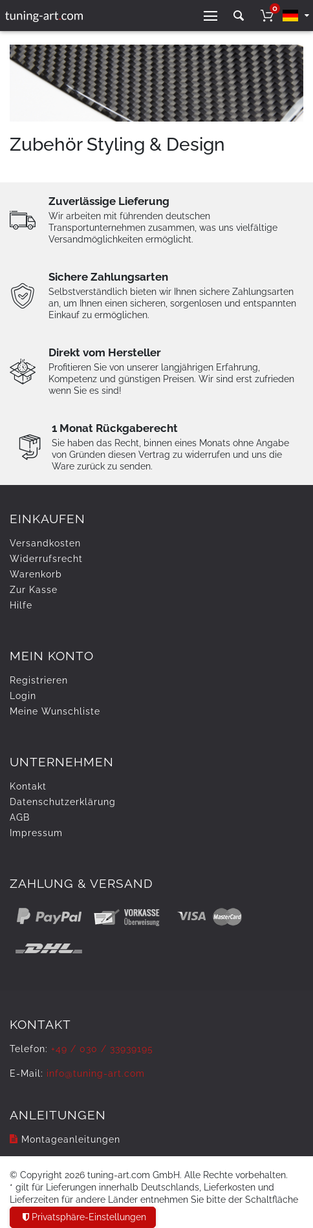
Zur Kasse (34, 590)
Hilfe (21, 605)
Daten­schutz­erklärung (63, 802)
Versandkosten (45, 543)
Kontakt (28, 786)
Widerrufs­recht (46, 559)
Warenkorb (36, 574)
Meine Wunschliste (55, 711)
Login (23, 696)
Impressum (36, 833)
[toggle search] (238, 16)
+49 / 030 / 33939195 (102, 1049)
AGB (20, 817)
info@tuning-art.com (96, 1073)
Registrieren (39, 680)
